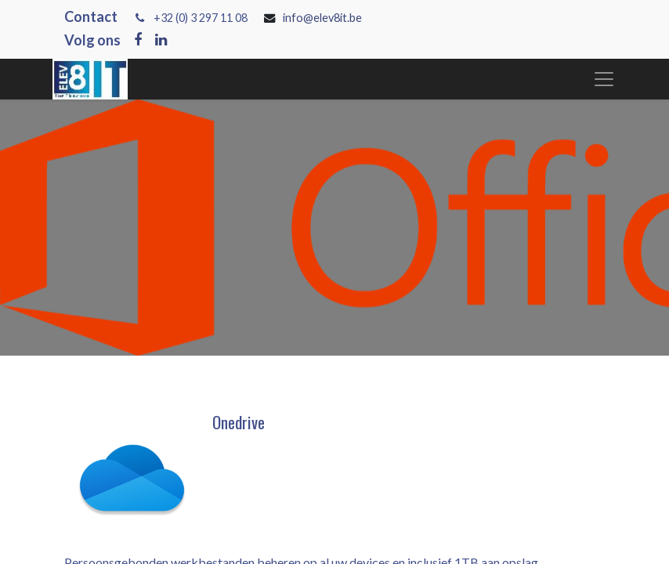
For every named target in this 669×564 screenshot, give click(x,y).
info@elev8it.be (323, 17)
